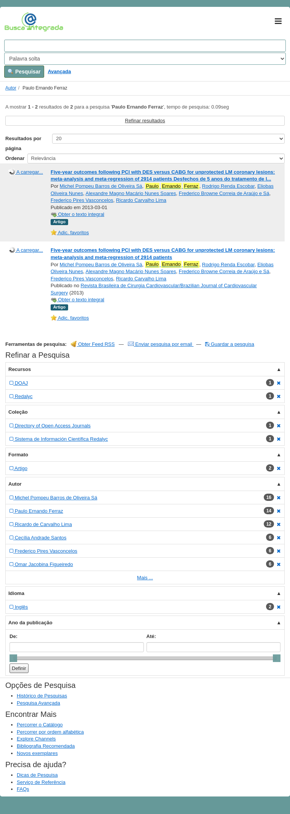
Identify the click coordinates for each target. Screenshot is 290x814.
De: (14, 636)
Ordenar (15, 158)
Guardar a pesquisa (229, 344)
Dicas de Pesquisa (37, 775)
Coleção (18, 412)
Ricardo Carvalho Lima (141, 200)
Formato (18, 454)
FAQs (23, 789)
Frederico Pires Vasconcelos (82, 200)
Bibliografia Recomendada (46, 746)
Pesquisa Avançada (38, 703)
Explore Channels (36, 739)
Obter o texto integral (77, 214)
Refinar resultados (145, 120)
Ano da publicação (30, 622)
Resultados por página (23, 143)
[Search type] (145, 59)
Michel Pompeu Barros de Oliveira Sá (101, 186)
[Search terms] (145, 46)
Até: (151, 636)
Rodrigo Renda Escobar (228, 186)
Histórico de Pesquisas (42, 696)
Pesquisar (24, 72)
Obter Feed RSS (93, 344)
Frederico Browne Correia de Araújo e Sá (224, 193)
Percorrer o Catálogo (40, 725)
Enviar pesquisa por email (161, 344)
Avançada (59, 71)
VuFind (16, 22)
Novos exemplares (37, 753)
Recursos (19, 369)
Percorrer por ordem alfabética (50, 732)
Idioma (16, 593)
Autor (10, 88)
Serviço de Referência (41, 782)
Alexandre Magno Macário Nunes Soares (131, 193)
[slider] (13, 658)
